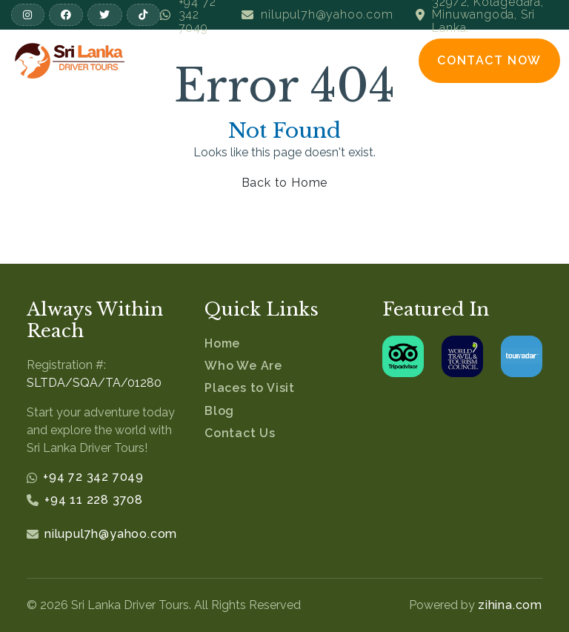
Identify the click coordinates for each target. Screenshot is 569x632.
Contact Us (240, 433)
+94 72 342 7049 (93, 477)
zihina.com (510, 605)
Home (222, 343)
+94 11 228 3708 (93, 500)
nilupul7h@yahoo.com (110, 534)
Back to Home (285, 183)
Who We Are (243, 366)
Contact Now (489, 60)
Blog (219, 411)
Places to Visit (249, 388)
